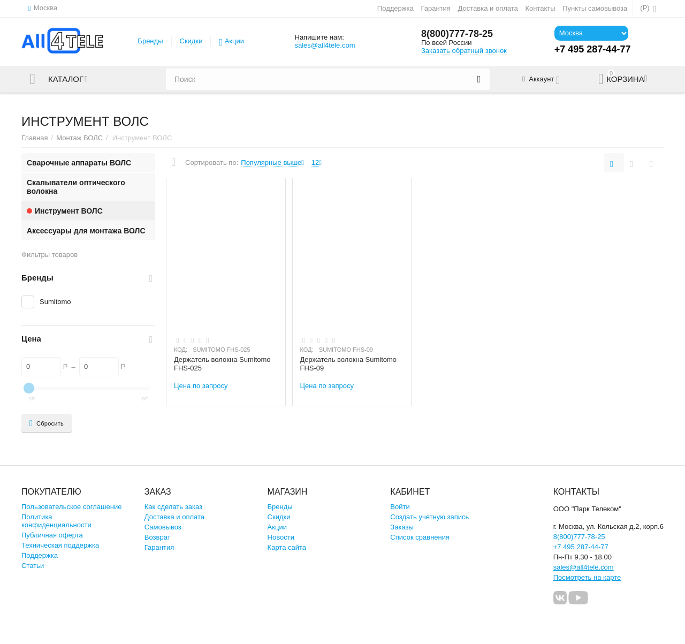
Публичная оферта (52, 535)
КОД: (180, 349)
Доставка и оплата (488, 8)
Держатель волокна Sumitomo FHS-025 (222, 364)
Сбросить (46, 423)
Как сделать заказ (173, 507)
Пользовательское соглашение (71, 507)
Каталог (65, 79)
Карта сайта (287, 547)
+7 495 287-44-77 (580, 547)
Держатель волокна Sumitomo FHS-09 (348, 364)
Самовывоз (162, 527)
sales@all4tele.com (324, 45)
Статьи (32, 566)
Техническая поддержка (60, 545)
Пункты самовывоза (594, 8)
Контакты (540, 8)
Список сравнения (420, 537)
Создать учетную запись (429, 517)
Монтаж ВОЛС (79, 138)
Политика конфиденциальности (56, 521)
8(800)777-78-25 (457, 33)
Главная (34, 138)
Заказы (402, 527)
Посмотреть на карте (587, 577)
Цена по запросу (201, 386)
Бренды (150, 41)
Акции (234, 41)
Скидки (191, 41)
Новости (281, 537)
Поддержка (395, 8)
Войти (399, 507)
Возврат (157, 537)
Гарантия (436, 8)
